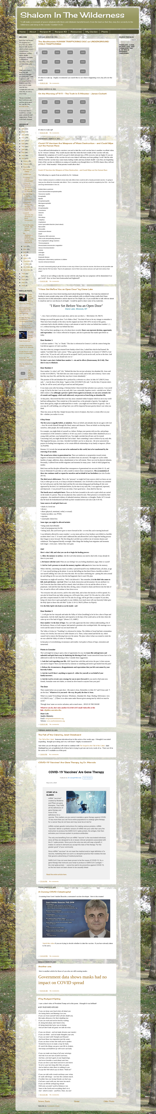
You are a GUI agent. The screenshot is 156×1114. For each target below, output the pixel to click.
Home (23, 32)
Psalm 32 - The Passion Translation (25, 358)
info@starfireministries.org (54, 718)
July (24, 255)
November (27, 267)
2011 (23, 129)
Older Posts (109, 1101)
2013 (23, 135)
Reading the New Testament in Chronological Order (26, 319)
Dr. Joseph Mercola (74, 778)
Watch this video (48, 943)
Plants (104, 32)
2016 (23, 143)
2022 (23, 274)
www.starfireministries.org (56, 721)
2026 (23, 285)
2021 (23, 158)
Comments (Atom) (53, 1106)
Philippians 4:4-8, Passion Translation (25, 326)
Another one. (45, 966)
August (25, 258)
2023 (23, 276)
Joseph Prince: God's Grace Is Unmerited (26, 352)
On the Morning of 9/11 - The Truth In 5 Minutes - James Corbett (72, 93)
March (25, 167)
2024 (23, 279)
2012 (23, 132)
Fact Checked (87, 778)
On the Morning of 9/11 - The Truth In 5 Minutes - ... (28, 227)
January (26, 161)
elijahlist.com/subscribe (52, 710)
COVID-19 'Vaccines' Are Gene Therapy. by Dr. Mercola (67, 762)
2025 (23, 282)
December (27, 270)
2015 (23, 141)
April (25, 246)
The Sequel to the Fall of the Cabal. (92, 746)
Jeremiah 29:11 (23, 106)
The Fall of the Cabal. (46, 739)
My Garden (92, 32)
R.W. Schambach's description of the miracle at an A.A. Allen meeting (25, 310)
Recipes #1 (45, 32)
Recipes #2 (61, 32)
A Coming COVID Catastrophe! (54, 892)
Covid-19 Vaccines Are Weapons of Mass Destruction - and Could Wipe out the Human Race (72, 170)
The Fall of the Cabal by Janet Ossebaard (59, 735)
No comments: (54, 83)
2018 (23, 149)
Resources (76, 32)
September (27, 261)
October (26, 264)
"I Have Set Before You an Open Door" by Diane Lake (65, 289)
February (26, 164)
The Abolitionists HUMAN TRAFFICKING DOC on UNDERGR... (28, 238)
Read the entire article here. (56, 874)
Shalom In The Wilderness (72, 14)
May (25, 249)
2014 (23, 138)
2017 (23, 146)
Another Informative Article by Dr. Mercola (26, 346)
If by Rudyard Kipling (49, 999)
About (32, 32)
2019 (23, 152)
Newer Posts (44, 1101)
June (24, 252)
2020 (24, 155)
